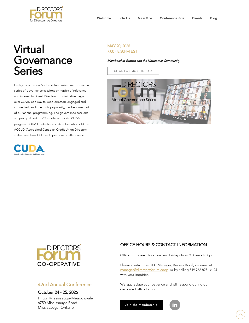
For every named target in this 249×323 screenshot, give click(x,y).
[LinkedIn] (175, 305)
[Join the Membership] (141, 305)
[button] (133, 71)
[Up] (240, 314)
